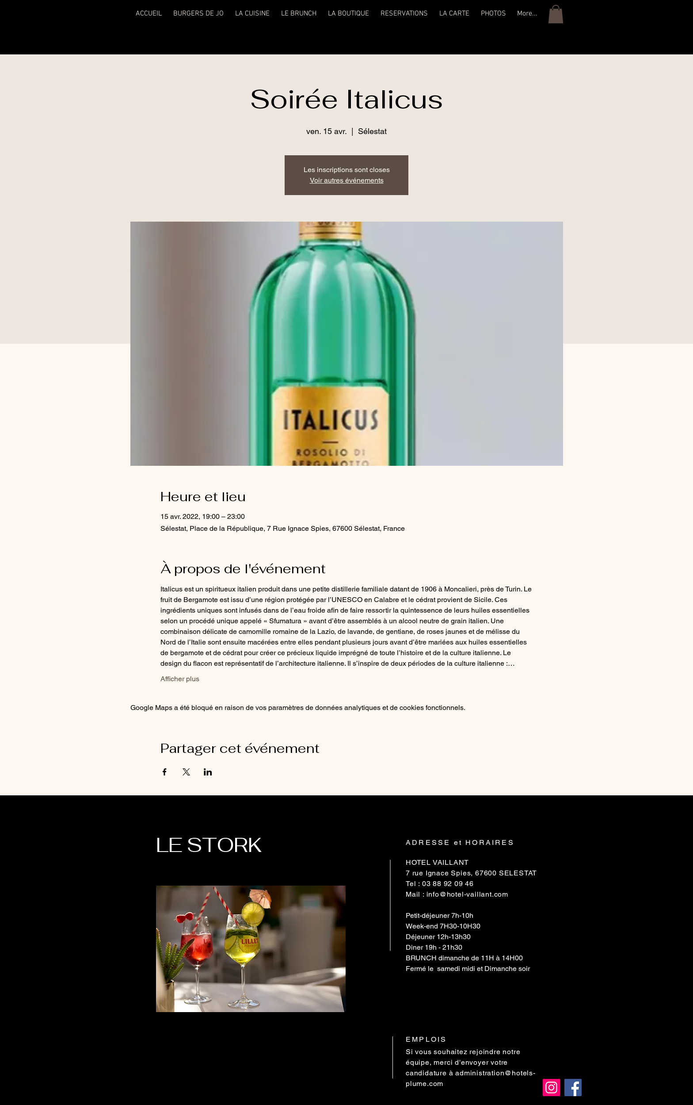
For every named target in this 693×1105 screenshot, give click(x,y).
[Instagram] (551, 1087)
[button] (556, 14)
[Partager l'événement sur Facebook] (164, 771)
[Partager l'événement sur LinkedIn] (208, 771)
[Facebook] (573, 1087)
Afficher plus (179, 679)
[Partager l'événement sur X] (186, 771)
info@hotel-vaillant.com (467, 894)
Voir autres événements (347, 180)
